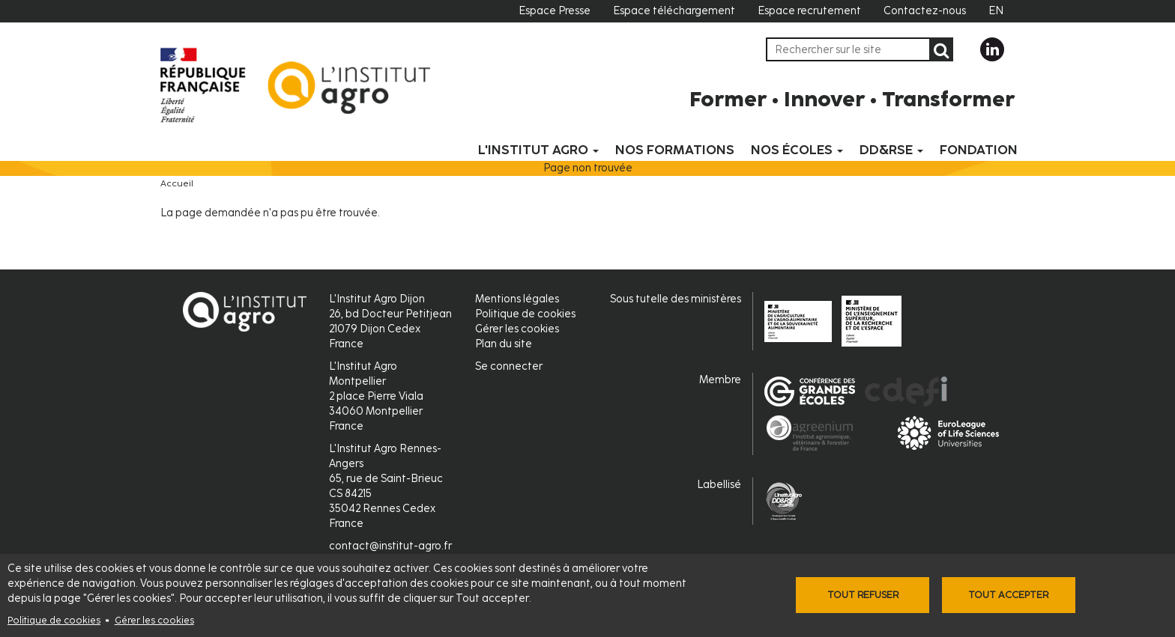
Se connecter (509, 366)
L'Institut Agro (538, 149)
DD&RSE (891, 149)
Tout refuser (862, 594)
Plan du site (503, 344)
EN (995, 10)
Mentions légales (517, 299)
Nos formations (674, 149)
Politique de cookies (53, 620)
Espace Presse (554, 10)
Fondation (979, 149)
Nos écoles (797, 149)
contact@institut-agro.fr (390, 546)
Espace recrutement (809, 10)
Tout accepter (1008, 594)
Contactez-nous (924, 10)
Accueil (176, 183)
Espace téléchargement (674, 10)
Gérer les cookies (154, 620)
